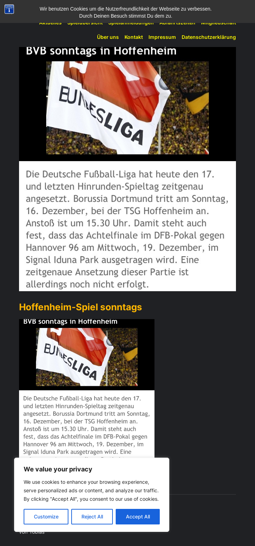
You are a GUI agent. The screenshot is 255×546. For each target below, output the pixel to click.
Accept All (138, 516)
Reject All (92, 516)
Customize (46, 516)
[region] (91, 495)
